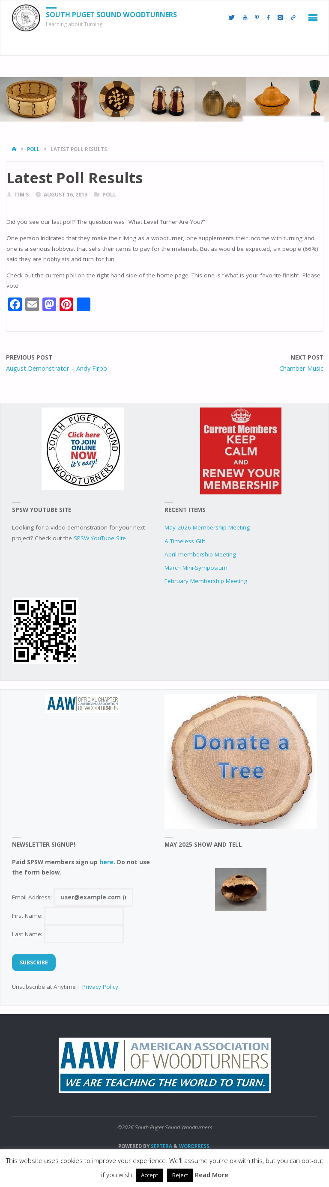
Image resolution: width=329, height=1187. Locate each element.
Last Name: (68, 934)
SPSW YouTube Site (100, 538)
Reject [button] (180, 1175)
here (106, 862)
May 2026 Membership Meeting (207, 527)
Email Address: (72, 897)
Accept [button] (149, 1175)
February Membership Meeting (205, 581)
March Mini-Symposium (195, 567)
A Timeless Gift (184, 541)
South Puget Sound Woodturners (111, 14)
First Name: (68, 915)
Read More (211, 1174)
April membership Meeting (200, 554)
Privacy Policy (100, 987)
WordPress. (195, 1146)
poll (33, 149)
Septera (161, 1146)
